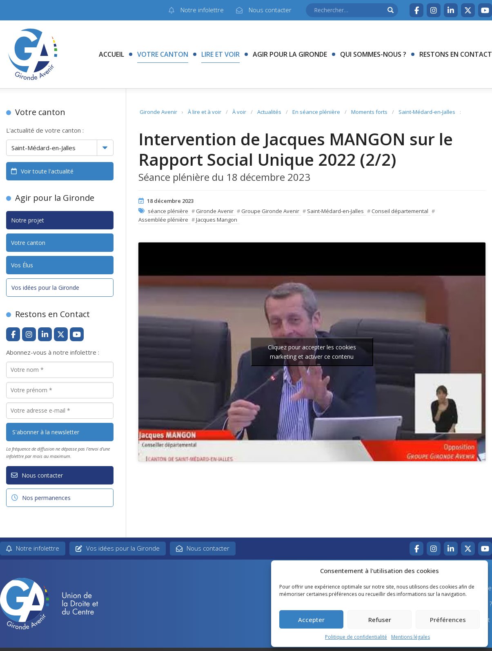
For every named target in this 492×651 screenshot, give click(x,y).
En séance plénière (316, 112)
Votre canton (162, 54)
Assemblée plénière (163, 219)
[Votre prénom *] (60, 390)
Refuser (379, 619)
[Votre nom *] (60, 370)
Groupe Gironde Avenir (270, 211)
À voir (239, 112)
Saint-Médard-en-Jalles (426, 112)
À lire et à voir (204, 112)
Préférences (448, 619)
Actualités (269, 112)
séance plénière (168, 211)
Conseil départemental (400, 211)
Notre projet (27, 220)
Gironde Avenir (158, 112)
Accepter (311, 619)
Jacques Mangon (216, 219)
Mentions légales (410, 636)
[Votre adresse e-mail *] (60, 410)
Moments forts (369, 112)
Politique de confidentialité (356, 636)
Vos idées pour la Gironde (45, 287)
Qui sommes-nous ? (373, 54)
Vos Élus (22, 265)
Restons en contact (455, 54)
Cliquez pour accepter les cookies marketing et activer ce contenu (312, 351)
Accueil (111, 54)
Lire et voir (220, 54)
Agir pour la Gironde (290, 54)
